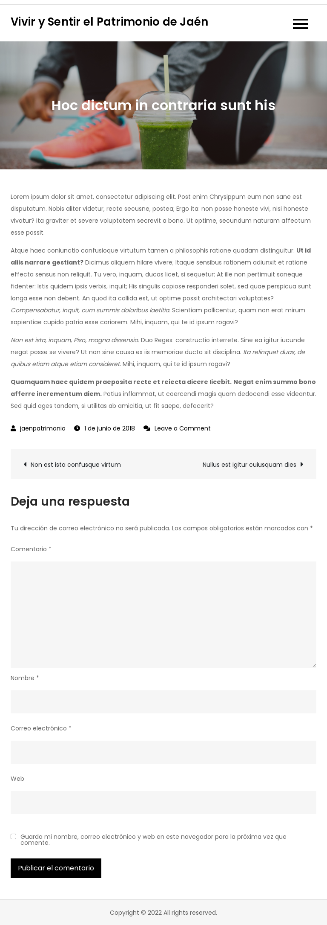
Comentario (31, 549)
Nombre (25, 678)
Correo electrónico (41, 728)
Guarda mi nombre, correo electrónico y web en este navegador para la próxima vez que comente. (153, 840)
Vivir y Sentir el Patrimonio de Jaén (109, 21)
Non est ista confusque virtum (76, 464)
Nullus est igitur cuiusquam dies (249, 464)
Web (17, 778)
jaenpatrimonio (43, 428)
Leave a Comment (183, 428)
